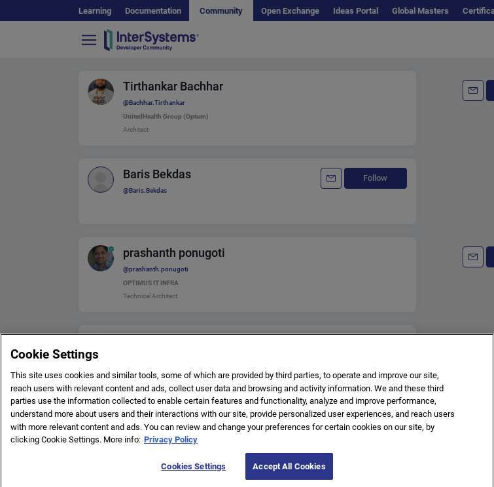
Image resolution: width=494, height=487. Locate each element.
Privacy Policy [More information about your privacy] (171, 447)
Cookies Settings (193, 473)
